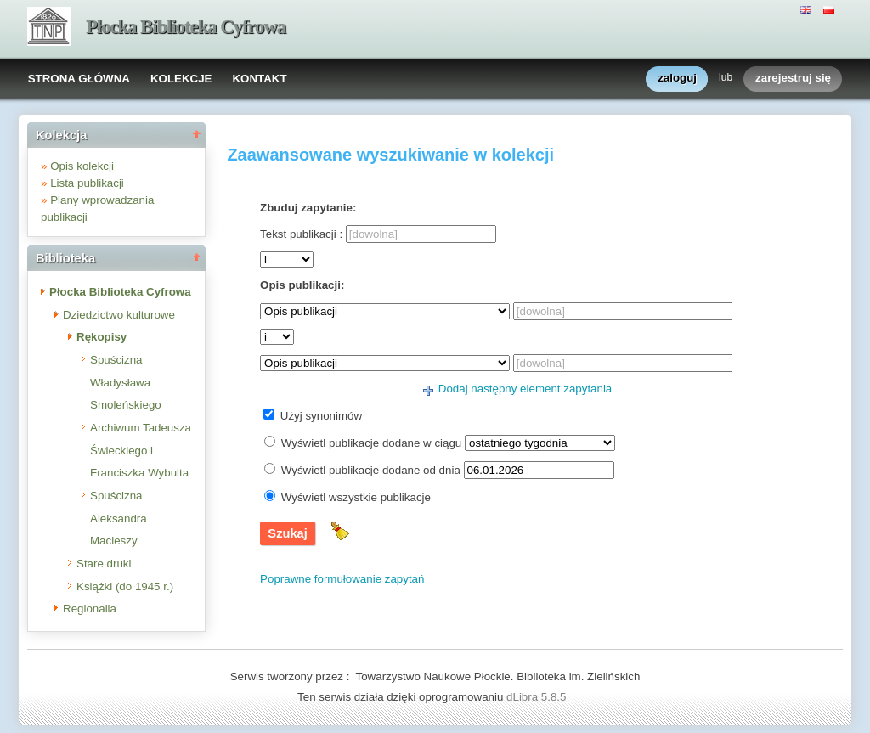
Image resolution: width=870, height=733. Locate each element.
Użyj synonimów (321, 415)
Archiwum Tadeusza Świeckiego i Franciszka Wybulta (140, 450)
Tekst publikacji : (301, 234)
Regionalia (89, 608)
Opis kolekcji (82, 166)
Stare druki (103, 563)
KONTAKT (259, 78)
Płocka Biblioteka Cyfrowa (185, 26)
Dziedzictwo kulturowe (119, 314)
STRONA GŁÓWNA (79, 78)
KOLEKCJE (181, 78)
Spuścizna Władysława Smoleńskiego (125, 382)
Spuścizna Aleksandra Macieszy (118, 518)
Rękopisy (101, 336)
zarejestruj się (793, 78)
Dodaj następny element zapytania (525, 388)
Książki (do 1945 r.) (124, 586)
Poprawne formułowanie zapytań (342, 578)
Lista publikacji (87, 183)
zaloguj (677, 78)
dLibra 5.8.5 (537, 697)
